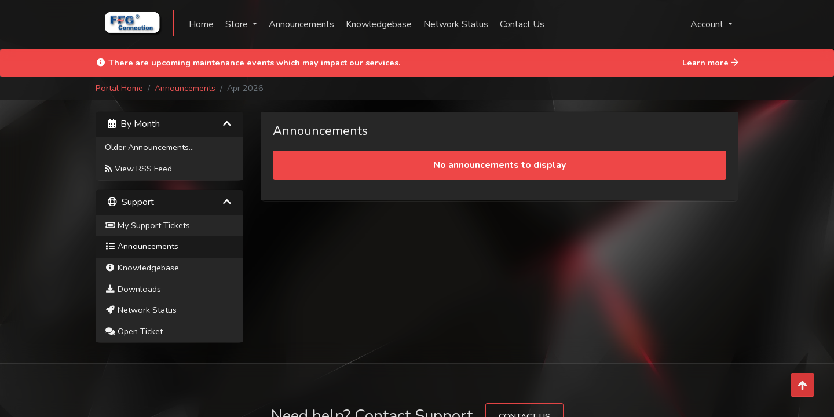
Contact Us (522, 24)
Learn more (710, 62)
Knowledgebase (379, 24)
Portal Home (119, 88)
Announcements (301, 24)
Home (201, 24)
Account (708, 24)
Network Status (455, 24)
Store (237, 24)
